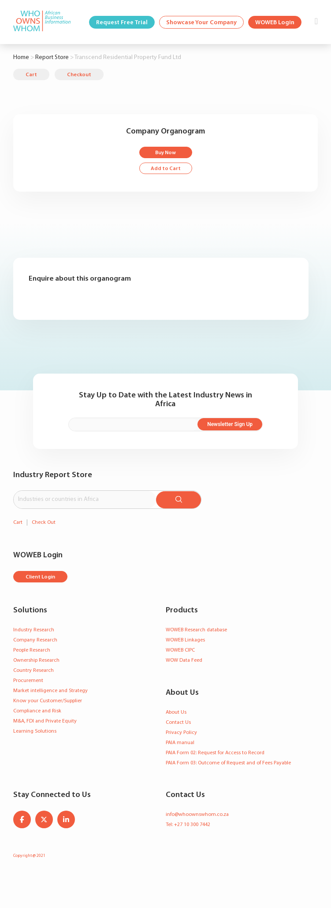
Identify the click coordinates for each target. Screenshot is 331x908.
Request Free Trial (122, 22)
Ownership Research (36, 659)
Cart (31, 75)
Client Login (40, 576)
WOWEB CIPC (180, 649)
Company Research (35, 639)
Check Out (44, 521)
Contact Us (178, 721)
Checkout (79, 75)
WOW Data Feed (184, 659)
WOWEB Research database (196, 629)
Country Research (33, 669)
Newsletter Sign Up (234, 424)
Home (21, 57)
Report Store (52, 57)
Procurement (28, 679)
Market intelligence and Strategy (50, 690)
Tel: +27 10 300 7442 (188, 823)
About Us (176, 711)
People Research (31, 649)
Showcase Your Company (201, 22)
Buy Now (165, 153)
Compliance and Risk (37, 710)
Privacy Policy (181, 731)
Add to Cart (166, 168)
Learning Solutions (34, 730)
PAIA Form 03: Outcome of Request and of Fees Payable (228, 762)
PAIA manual (180, 742)
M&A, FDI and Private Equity (45, 720)
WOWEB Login (274, 22)
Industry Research (33, 629)
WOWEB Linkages (185, 639)
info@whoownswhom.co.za (197, 813)
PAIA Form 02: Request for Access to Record (215, 752)
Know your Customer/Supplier (47, 700)
